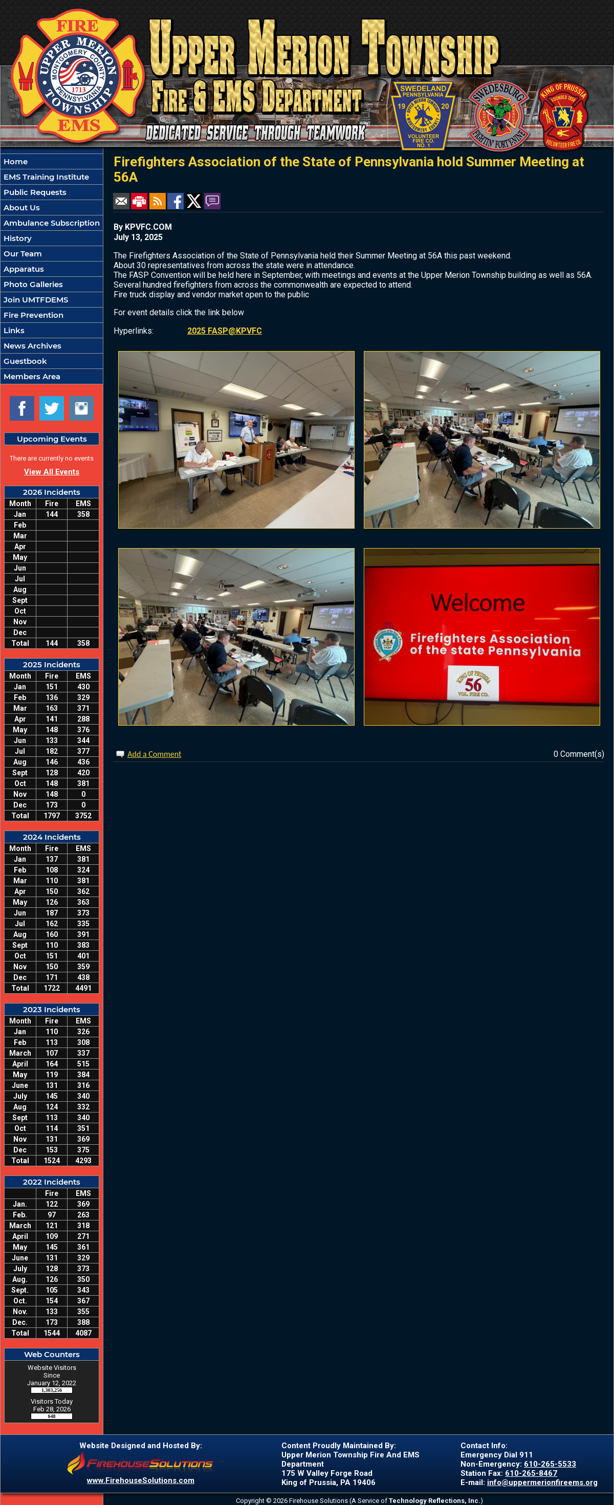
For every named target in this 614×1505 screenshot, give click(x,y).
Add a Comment (154, 754)
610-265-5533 (550, 1464)
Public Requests (34, 192)
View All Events (51, 471)
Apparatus (23, 269)
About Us (21, 207)
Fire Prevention (32, 315)
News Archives (31, 346)
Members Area (31, 376)
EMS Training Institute (45, 177)
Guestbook (24, 361)
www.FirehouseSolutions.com (140, 1480)
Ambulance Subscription (51, 223)
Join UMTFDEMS (35, 299)
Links (13, 330)
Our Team (22, 253)
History (17, 238)
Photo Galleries (32, 284)
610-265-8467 (531, 1473)
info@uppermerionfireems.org (542, 1482)
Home (15, 161)
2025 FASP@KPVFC (224, 331)
